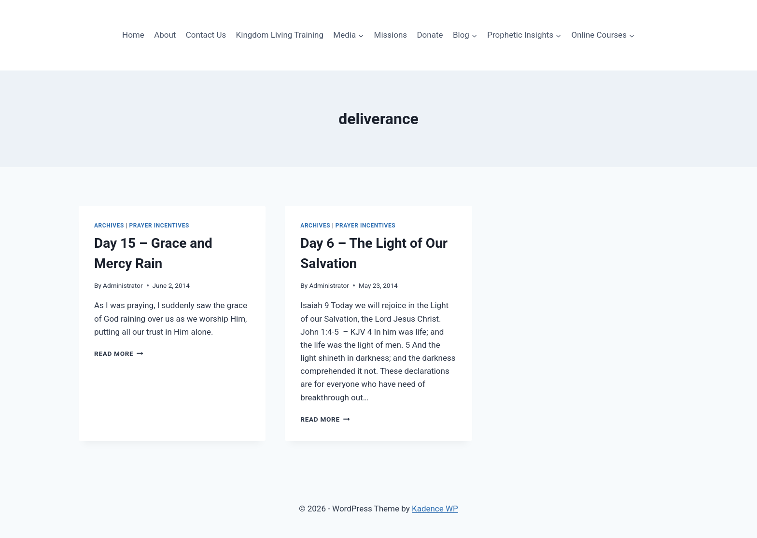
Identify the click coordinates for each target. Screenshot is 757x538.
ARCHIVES (109, 225)
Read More (118, 353)
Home (133, 35)
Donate (430, 35)
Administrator (122, 285)
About (165, 35)
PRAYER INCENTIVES (159, 225)
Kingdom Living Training (279, 35)
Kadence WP (435, 508)
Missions (390, 35)
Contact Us (206, 35)
